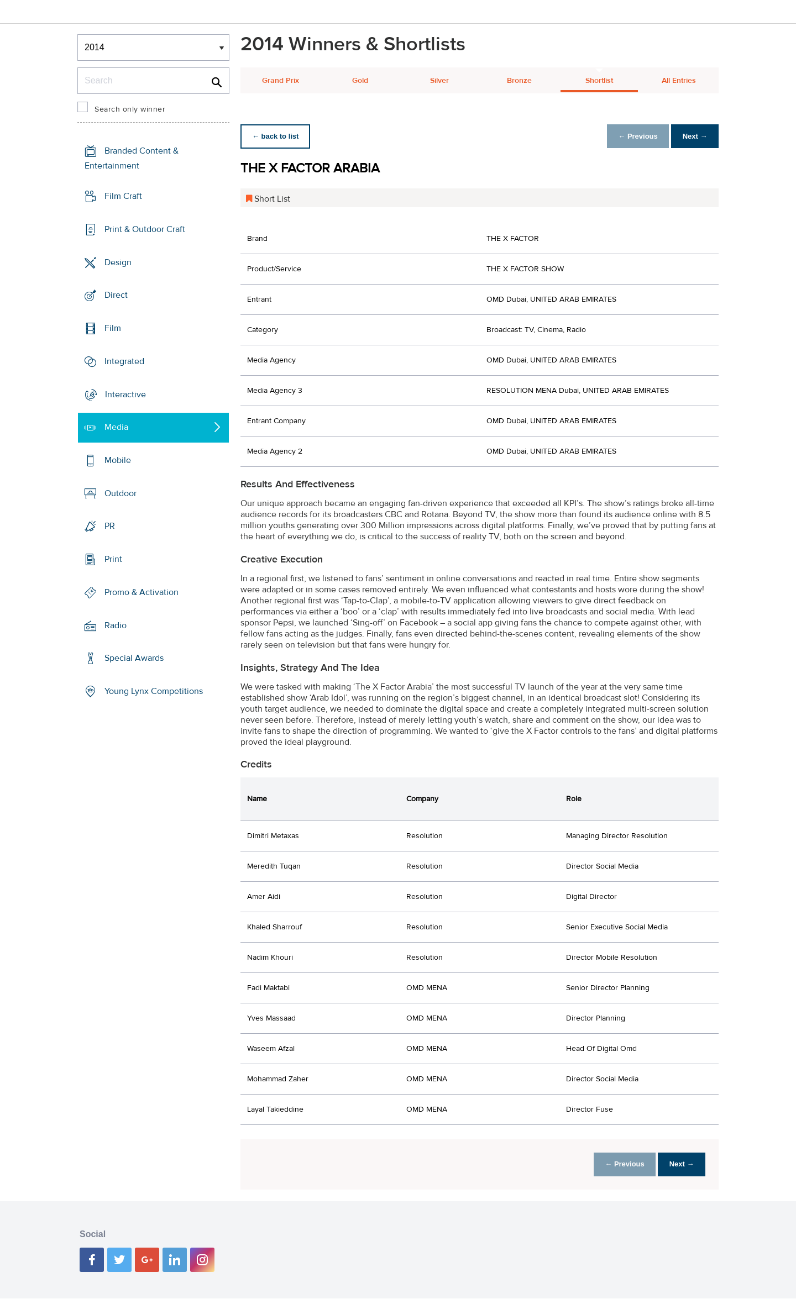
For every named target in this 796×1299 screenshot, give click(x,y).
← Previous (632, 136)
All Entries (679, 81)
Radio (115, 625)
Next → (692, 136)
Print (113, 559)
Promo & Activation (141, 592)
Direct (116, 295)
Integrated (124, 361)
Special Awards (134, 658)
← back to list (277, 136)
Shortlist (599, 81)
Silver (439, 81)
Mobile (117, 460)
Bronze (519, 81)
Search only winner (130, 109)
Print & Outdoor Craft (144, 229)
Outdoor (120, 493)
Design (118, 261)
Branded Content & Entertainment (132, 158)
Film (112, 328)
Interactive (125, 393)
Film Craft (123, 196)
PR (109, 526)
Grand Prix (280, 81)
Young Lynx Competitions (153, 691)
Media (116, 427)
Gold (360, 81)
